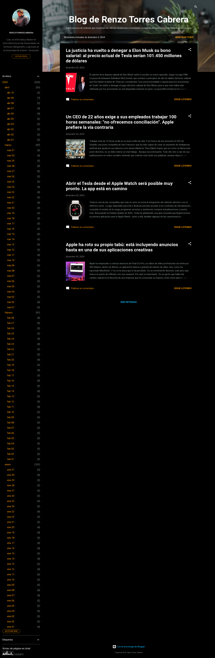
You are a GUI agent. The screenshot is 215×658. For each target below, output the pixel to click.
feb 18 (10, 370)
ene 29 (10, 480)
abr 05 (10, 118)
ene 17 (10, 543)
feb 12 (10, 401)
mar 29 (10, 160)
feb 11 (10, 406)
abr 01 (10, 139)
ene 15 (10, 553)
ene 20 (10, 527)
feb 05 (10, 438)
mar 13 (10, 244)
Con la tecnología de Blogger (129, 646)
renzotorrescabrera (21, 32)
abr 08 (10, 103)
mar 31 (10, 150)
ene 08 (10, 590)
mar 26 (10, 176)
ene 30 (10, 475)
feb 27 (10, 323)
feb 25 (10, 333)
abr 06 (10, 113)
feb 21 (10, 354)
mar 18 (10, 218)
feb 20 (10, 359)
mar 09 (10, 265)
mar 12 (10, 249)
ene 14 (10, 558)
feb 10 (10, 412)
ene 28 (10, 485)
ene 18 (10, 537)
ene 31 (10, 469)
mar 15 (10, 234)
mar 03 (10, 296)
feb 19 (10, 365)
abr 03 (10, 129)
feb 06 (10, 433)
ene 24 (10, 506)
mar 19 (10, 213)
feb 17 (10, 375)
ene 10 (10, 579)
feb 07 (10, 427)
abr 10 (10, 92)
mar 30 (10, 155)
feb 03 (10, 448)
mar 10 (10, 260)
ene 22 (10, 516)
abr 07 (10, 108)
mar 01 (10, 307)
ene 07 (10, 595)
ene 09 (10, 584)
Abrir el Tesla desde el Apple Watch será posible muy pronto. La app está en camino (119, 186)
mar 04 (10, 291)
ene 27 (10, 490)
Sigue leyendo (183, 99)
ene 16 (10, 548)
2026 (5, 82)
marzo (8, 145)
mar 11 (10, 255)
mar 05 (10, 286)
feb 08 (10, 422)
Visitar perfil (21, 56)
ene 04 (10, 611)
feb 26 (10, 328)
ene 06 (10, 600)
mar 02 (10, 302)
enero (8, 464)
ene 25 (10, 501)
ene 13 (10, 564)
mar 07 (10, 276)
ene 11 (10, 574)
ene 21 (10, 522)
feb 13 (10, 396)
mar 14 (10, 239)
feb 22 (10, 349)
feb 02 (10, 454)
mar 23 (10, 192)
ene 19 (10, 532)
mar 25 (10, 181)
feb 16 (10, 380)
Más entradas (129, 302)
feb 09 (10, 417)
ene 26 (10, 495)
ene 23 (10, 511)
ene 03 (10, 616)
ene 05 (10, 605)
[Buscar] (196, 7)
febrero (9, 312)
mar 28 (10, 166)
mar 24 (10, 187)
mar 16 (10, 228)
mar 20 (10, 207)
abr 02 (10, 134)
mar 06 (10, 281)
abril (7, 87)
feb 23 (10, 344)
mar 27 (10, 171)
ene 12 (10, 569)
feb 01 (10, 459)
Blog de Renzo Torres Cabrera (129, 19)
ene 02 (10, 621)
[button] (190, 50)
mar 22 (10, 197)
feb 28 (10, 317)
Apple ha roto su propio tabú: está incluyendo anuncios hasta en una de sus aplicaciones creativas (122, 247)
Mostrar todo (184, 37)
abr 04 (10, 124)
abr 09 (10, 98)
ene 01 (10, 626)
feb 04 (10, 443)
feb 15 (10, 386)
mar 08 (10, 270)
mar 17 (10, 223)
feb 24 (10, 338)
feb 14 (10, 391)
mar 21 (10, 202)
